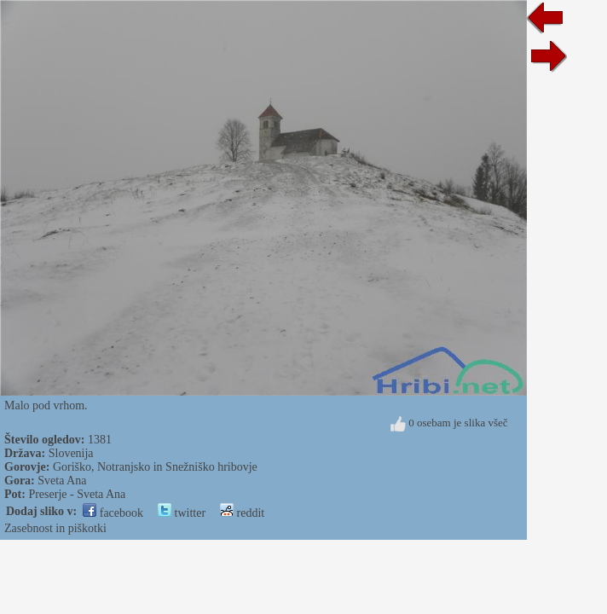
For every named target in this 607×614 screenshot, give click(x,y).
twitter (181, 513)
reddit (242, 513)
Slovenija (71, 453)
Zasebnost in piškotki (55, 528)
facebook (113, 513)
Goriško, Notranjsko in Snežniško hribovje (155, 466)
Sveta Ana (62, 480)
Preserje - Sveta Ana (76, 494)
